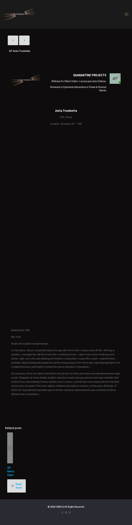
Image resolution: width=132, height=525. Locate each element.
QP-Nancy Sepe (10, 471)
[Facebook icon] (62, 512)
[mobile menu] (126, 14)
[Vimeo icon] (66, 512)
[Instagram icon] (69, 512)
